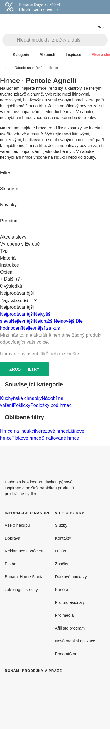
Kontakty (63, 538)
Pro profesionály (70, 602)
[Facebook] (86, 460)
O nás (60, 551)
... (6, 68)
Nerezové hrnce (51, 431)
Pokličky (21, 405)
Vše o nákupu (17, 525)
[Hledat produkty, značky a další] (62, 40)
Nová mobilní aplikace (75, 641)
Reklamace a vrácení (24, 551)
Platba (10, 564)
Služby (61, 525)
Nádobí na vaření (28, 68)
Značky (61, 564)
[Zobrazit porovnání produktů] (77, 22)
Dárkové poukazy (71, 576)
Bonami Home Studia (24, 576)
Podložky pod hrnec (51, 405)
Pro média (64, 615)
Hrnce (53, 68)
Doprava (12, 538)
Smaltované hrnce (60, 438)
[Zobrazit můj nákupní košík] (89, 22)
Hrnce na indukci (17, 431)
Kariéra (61, 589)
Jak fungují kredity (21, 589)
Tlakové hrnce (26, 438)
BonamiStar (66, 654)
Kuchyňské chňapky (21, 398)
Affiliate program (70, 628)
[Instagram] (100, 460)
